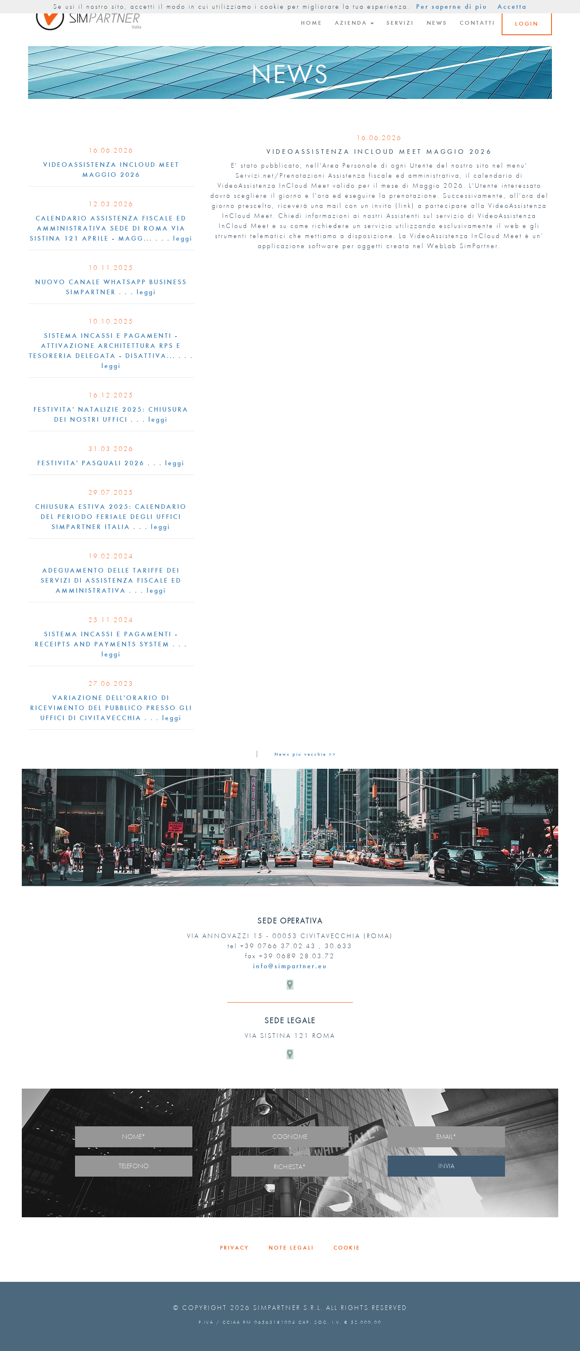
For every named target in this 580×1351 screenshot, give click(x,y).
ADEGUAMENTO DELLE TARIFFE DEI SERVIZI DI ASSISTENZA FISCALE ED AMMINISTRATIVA (111, 580)
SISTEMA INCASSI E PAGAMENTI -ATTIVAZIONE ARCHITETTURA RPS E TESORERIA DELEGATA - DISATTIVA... (105, 346)
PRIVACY (234, 1248)
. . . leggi (174, 238)
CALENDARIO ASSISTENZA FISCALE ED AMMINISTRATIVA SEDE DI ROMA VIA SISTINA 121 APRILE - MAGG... (108, 228)
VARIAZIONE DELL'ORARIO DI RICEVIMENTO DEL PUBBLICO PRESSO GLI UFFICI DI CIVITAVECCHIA (111, 708)
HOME (311, 22)
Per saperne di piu (451, 6)
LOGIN (527, 23)
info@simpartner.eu (290, 966)
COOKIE (347, 1248)
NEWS (437, 22)
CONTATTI (477, 22)
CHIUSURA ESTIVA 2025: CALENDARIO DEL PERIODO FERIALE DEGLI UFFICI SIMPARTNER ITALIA (111, 517)
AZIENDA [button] (354, 22)
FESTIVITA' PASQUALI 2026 (91, 463)
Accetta (512, 6)
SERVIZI (400, 22)
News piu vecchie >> (305, 754)
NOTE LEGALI (291, 1248)
